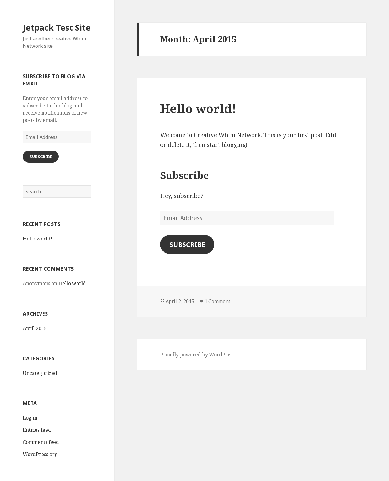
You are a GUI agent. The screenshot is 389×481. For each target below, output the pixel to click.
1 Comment (217, 301)
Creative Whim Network (227, 135)
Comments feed (41, 442)
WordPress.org (40, 454)
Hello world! (37, 238)
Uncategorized (40, 373)
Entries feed (37, 430)
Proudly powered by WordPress (197, 354)
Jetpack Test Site (57, 27)
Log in (30, 417)
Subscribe (40, 156)
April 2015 (35, 328)
